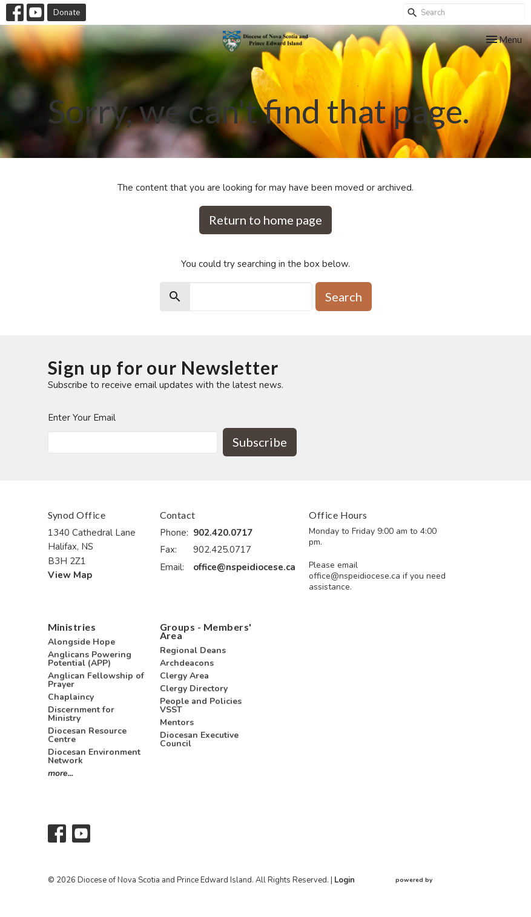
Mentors (177, 722)
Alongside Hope (81, 642)
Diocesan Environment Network (94, 756)
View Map (70, 575)
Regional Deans (193, 650)
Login (344, 880)
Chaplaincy (71, 697)
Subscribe (260, 442)
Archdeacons (187, 663)
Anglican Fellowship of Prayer (96, 680)
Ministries (72, 627)
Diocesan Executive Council (199, 739)
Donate (66, 12)
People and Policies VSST (201, 705)
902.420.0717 (222, 533)
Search (343, 296)
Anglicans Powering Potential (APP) (89, 659)
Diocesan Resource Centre (87, 735)
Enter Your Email (82, 418)
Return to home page (265, 219)
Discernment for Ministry (81, 714)
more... (60, 773)
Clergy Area (184, 676)
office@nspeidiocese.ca (244, 567)
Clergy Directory (194, 688)
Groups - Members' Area (206, 631)
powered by (439, 880)
